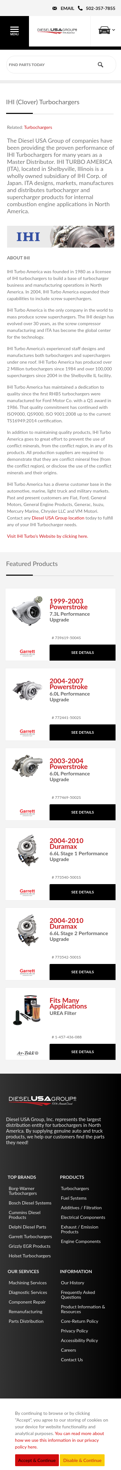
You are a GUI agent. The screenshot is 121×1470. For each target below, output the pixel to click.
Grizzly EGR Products (30, 1246)
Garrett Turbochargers (30, 1236)
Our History (72, 1282)
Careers (68, 1350)
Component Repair (27, 1301)
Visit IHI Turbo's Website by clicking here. (47, 536)
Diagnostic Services (28, 1292)
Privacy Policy (74, 1330)
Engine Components (81, 1241)
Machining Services (28, 1282)
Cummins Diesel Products (25, 1215)
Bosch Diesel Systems (30, 1202)
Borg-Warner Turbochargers (23, 1190)
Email (67, 8)
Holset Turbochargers (30, 1255)
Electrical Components (83, 1217)
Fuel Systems (74, 1197)
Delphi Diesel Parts (27, 1226)
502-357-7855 (101, 8)
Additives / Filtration (81, 1207)
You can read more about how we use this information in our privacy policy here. (59, 1440)
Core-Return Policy (79, 1321)
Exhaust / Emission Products (79, 1229)
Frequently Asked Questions (78, 1294)
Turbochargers (38, 127)
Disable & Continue (82, 1460)
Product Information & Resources (83, 1309)
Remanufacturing (25, 1311)
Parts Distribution (26, 1321)
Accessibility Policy (79, 1340)
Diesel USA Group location (58, 517)
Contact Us (72, 1359)
